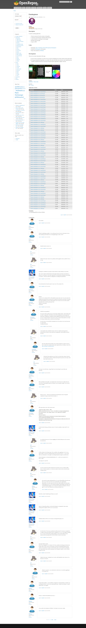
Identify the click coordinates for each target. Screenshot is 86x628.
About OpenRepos (17, 7)
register (65, 214)
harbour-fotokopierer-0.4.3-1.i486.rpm (37, 156)
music (23, 90)
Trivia (17, 75)
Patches (18, 51)
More (25, 98)
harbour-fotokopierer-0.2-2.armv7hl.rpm (38, 95)
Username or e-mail (18, 16)
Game (17, 63)
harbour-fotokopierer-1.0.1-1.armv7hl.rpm (38, 206)
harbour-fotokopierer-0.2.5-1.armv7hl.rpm (38, 112)
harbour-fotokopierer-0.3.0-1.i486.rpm (37, 122)
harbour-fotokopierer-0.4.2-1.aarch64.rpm (38, 147)
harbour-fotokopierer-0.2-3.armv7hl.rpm (38, 97)
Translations (18, 76)
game (16, 88)
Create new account (19, 23)
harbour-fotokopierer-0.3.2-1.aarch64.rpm (38, 133)
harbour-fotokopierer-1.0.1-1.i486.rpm (37, 208)
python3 (22, 97)
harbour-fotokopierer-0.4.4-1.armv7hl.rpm (38, 166)
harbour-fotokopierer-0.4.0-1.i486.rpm (37, 139)
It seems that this (18, 112)
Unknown (18, 59)
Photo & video (19, 53)
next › (52, 619)
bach (30, 549)
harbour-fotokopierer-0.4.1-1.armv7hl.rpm (38, 143)
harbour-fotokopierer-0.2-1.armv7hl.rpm (38, 93)
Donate (44, 7)
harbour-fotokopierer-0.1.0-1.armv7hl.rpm (38, 91)
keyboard (19, 90)
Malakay (30, 588)
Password (17, 19)
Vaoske (17, 139)
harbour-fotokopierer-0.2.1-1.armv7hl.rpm (38, 99)
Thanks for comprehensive (20, 105)
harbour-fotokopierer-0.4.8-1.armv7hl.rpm (38, 189)
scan (29, 85)
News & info (19, 50)
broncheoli (31, 289)
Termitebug (31, 413)
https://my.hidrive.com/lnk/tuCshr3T (48, 346)
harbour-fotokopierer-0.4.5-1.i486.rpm (37, 174)
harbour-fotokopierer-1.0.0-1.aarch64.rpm (38, 202)
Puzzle (18, 71)
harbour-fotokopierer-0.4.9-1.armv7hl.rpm (38, 195)
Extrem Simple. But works (20, 117)
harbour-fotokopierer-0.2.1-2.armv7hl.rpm (38, 101)
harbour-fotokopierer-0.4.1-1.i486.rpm (37, 145)
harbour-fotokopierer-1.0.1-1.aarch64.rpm (38, 204)
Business (18, 42)
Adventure (18, 66)
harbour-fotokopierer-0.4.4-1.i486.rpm (37, 168)
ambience (22, 87)
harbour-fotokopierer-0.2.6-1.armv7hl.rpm (38, 116)
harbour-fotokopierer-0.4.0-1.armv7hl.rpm (38, 137)
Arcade (18, 67)
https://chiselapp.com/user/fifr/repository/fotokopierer (46, 47)
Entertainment (19, 46)
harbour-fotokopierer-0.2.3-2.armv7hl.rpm (38, 107)
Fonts (16, 78)
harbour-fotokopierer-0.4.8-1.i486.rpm (37, 191)
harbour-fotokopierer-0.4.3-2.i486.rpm (37, 162)
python (17, 97)
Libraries (17, 79)
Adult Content (19, 40)
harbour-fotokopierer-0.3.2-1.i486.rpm (37, 130)
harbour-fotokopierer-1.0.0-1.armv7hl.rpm (38, 200)
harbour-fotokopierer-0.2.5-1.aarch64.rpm (38, 110)
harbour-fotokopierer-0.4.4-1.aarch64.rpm (38, 164)
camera (32, 85)
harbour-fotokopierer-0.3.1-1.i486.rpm (37, 128)
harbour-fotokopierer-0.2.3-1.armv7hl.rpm (38, 105)
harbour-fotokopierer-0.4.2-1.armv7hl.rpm (38, 149)
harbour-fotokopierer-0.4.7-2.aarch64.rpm (38, 181)
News (24, 7)
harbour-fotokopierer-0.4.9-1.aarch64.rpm (38, 193)
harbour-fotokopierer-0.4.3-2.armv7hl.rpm (38, 160)
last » (55, 619)
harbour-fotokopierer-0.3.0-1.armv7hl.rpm (38, 120)
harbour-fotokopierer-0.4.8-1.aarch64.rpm (38, 187)
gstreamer (20, 88)
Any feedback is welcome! (20, 110)
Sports (18, 72)
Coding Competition (19, 36)
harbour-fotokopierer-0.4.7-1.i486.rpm (37, 179)
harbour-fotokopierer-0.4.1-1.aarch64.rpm (38, 141)
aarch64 (17, 87)
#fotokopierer (38, 49)
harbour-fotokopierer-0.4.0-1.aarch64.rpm (38, 135)
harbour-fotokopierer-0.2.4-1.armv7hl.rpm (38, 109)
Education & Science (20, 45)
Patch (17, 93)
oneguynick (17, 138)
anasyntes (30, 374)
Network (18, 49)
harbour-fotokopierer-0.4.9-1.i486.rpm (37, 197)
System (18, 58)
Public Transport (19, 54)
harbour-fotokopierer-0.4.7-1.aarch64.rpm (38, 176)
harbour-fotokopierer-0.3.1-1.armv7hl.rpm (38, 126)
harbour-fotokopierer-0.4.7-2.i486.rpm (37, 185)
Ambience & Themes (20, 41)
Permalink (30, 229)
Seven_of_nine (31, 276)
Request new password (19, 24)
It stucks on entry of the (19, 115)
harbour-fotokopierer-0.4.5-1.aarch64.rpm (38, 170)
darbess (30, 457)
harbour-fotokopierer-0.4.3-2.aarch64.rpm (38, 158)
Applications (18, 37)
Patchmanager (19, 95)
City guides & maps (20, 44)
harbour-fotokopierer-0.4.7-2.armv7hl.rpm (38, 183)
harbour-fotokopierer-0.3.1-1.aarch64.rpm (38, 124)
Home (15, 10)
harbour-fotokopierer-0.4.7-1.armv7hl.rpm (38, 177)
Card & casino (19, 68)
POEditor (42, 50)
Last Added (34, 7)
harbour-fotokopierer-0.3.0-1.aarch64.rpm (38, 118)
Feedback (49, 7)
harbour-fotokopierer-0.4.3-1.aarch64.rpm (38, 153)
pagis (30, 387)
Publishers (28, 7)
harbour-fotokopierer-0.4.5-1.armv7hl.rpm (38, 172)
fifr (35, 17)
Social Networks (19, 55)
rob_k (30, 226)
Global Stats (39, 7)
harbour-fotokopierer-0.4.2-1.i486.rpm (37, 151)
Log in (62, 214)
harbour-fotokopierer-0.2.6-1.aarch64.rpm (38, 114)
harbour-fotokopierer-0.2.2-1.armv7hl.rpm (38, 103)
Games (17, 62)
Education (18, 70)
